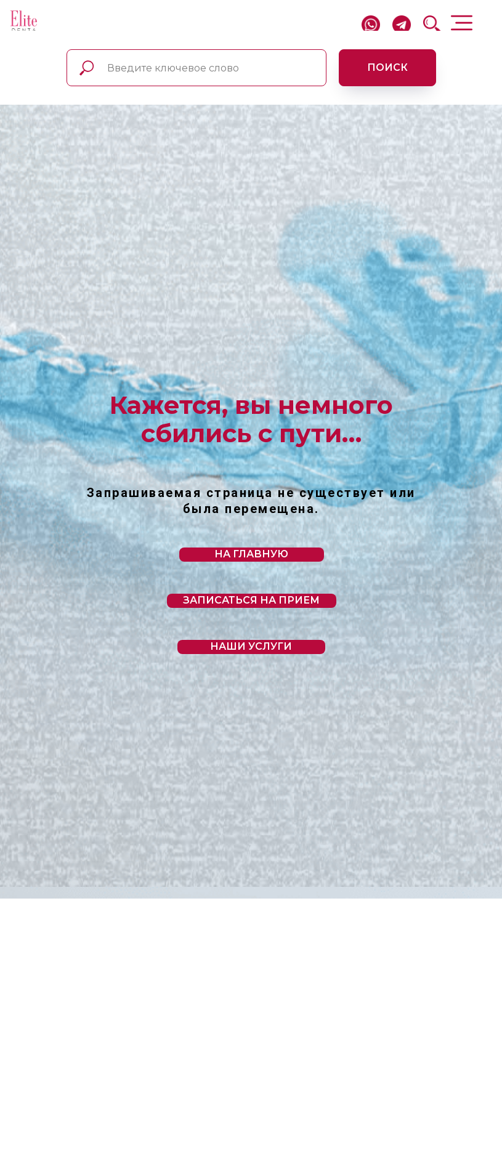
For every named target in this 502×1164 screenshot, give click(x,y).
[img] (23, 21)
